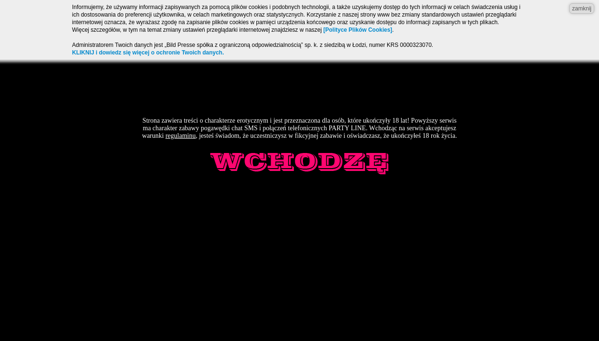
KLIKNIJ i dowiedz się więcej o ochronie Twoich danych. (148, 52)
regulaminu (180, 135)
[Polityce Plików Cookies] (357, 30)
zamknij (581, 8)
